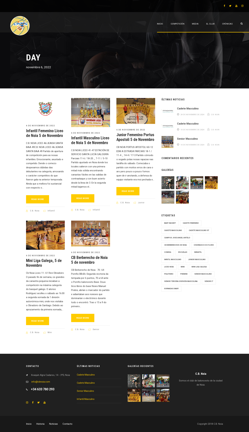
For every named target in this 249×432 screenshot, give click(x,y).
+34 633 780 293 (42, 389)
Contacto (67, 423)
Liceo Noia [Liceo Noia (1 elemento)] (169, 267)
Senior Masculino (187, 138)
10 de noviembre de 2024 (192, 130)
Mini (50, 332)
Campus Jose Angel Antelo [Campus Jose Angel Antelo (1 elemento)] (177, 238)
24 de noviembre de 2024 (192, 115)
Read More (37, 199)
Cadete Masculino (188, 108)
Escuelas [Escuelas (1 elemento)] (182, 252)
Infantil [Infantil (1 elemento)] (198, 252)
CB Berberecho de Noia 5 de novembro (89, 260)
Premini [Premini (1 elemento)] (183, 274)
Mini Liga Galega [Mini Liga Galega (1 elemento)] (199, 267)
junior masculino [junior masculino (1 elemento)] (196, 259)
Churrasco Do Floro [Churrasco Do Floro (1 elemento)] (204, 245)
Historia (40, 423)
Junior (141, 203)
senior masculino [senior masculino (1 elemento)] (203, 274)
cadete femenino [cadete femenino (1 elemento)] (191, 223)
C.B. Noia (34, 211)
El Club (210, 24)
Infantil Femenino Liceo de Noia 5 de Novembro (44, 133)
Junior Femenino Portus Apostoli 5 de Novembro (135, 137)
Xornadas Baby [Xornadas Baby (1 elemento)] (171, 289)
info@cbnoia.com (40, 381)
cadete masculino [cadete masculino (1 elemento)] (173, 230)
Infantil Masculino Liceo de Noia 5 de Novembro (90, 140)
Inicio (160, 24)
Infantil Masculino (85, 399)
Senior (96, 329)
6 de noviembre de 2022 (40, 126)
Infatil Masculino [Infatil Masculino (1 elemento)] (172, 259)
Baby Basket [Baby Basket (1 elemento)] (170, 223)
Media (195, 24)
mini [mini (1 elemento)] (183, 267)
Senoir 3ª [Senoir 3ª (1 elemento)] (209, 281)
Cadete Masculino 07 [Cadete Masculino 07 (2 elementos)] (199, 230)
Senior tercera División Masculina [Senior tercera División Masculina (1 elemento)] (181, 281)
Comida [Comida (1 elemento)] (167, 252)
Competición (178, 24)
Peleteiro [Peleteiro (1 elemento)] (168, 274)
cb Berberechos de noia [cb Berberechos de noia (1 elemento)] (175, 245)
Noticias (53, 423)
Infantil (51, 211)
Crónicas (227, 24)
